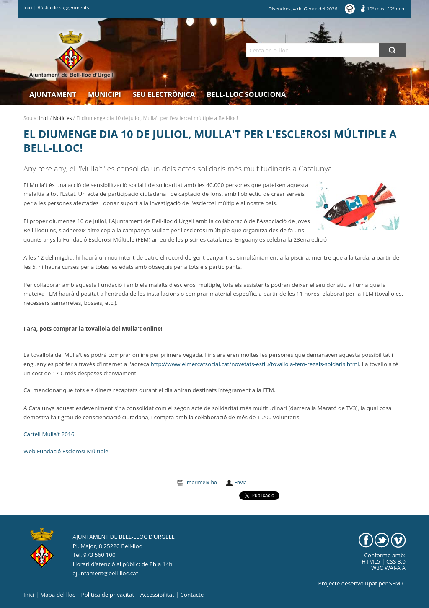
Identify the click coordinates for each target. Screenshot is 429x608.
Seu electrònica (164, 94)
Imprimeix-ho (201, 482)
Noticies (62, 118)
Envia (240, 482)
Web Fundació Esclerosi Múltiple (66, 451)
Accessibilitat (157, 594)
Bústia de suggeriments (63, 7)
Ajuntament (52, 94)
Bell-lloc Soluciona (246, 94)
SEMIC (397, 583)
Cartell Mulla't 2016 (48, 434)
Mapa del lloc (57, 594)
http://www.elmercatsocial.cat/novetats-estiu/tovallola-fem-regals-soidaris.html (255, 364)
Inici (27, 7)
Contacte (192, 594)
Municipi (104, 94)
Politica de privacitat (107, 594)
